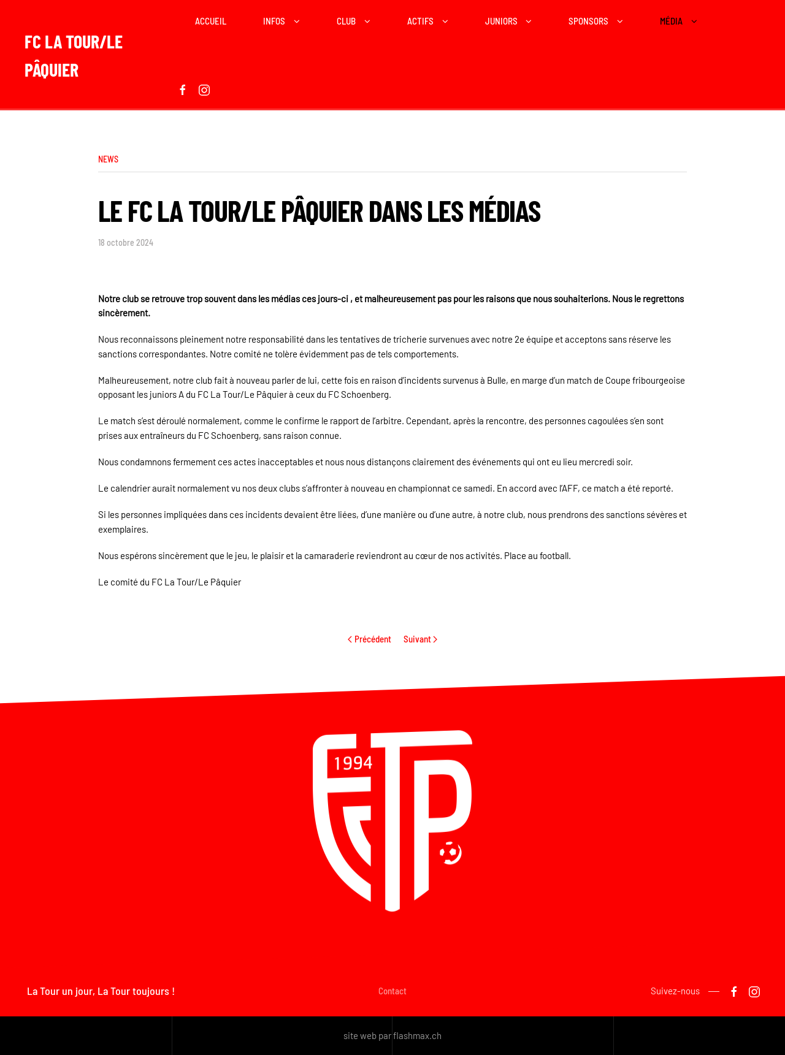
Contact (392, 993)
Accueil (210, 20)
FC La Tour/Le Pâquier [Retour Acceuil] (74, 55)
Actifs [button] (420, 20)
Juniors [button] (501, 20)
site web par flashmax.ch (392, 1035)
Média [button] (671, 20)
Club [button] (346, 20)
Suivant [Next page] (421, 638)
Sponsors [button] (588, 20)
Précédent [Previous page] (369, 638)
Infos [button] (274, 20)
